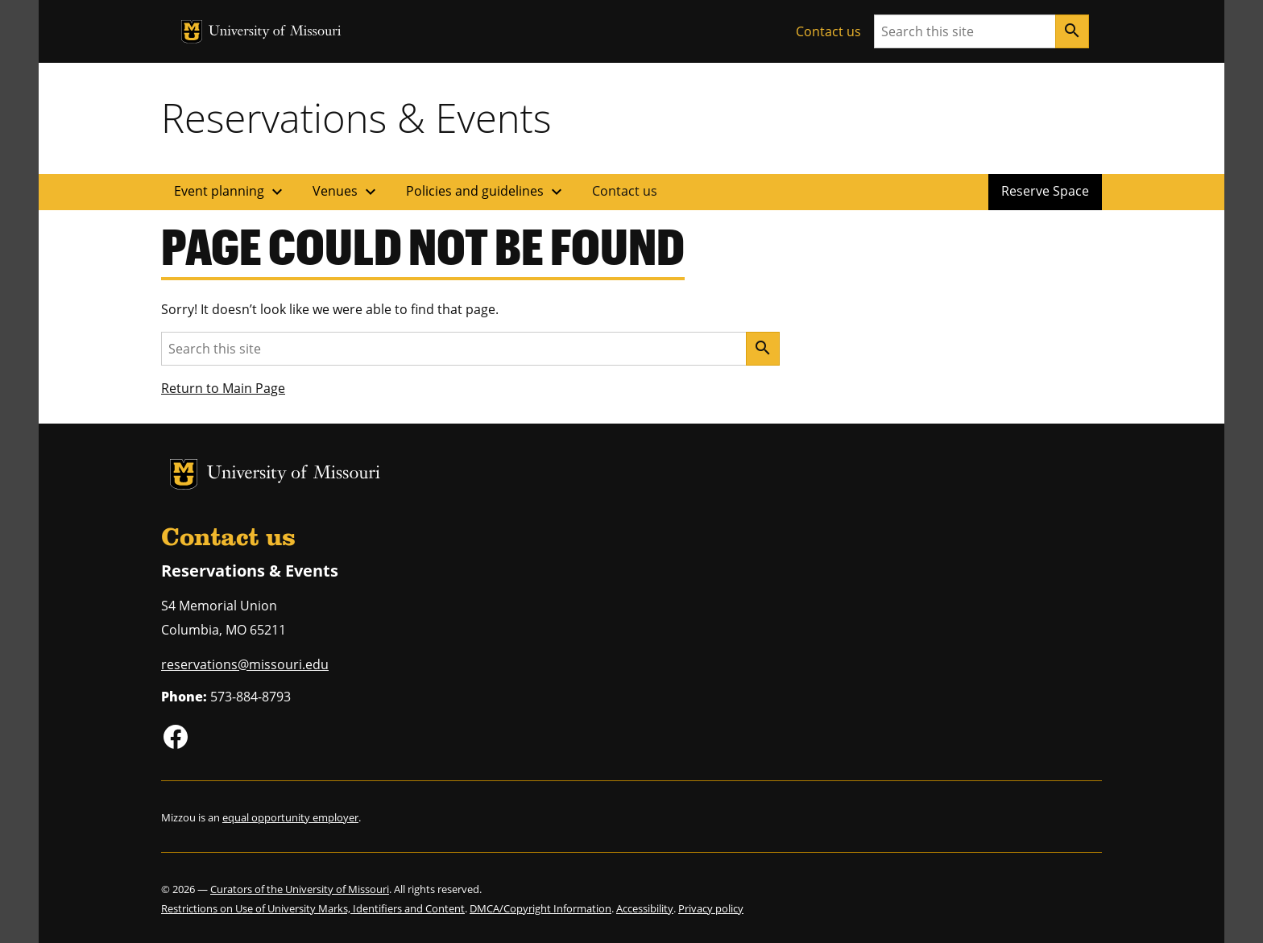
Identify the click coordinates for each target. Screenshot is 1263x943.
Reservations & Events (356, 117)
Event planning (230, 191)
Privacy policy (710, 908)
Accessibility (644, 908)
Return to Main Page (223, 388)
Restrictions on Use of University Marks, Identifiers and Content (313, 908)
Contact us (828, 31)
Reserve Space (1045, 191)
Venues (346, 191)
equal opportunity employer (290, 817)
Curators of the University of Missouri (299, 889)
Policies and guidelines (486, 191)
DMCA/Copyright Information (540, 908)
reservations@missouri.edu (245, 664)
